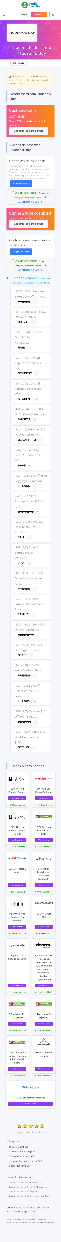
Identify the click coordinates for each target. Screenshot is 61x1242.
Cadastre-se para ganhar (28, 130)
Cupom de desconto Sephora (23, 1191)
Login (24, 15)
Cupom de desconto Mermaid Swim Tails (29, 1196)
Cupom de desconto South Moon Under (28, 1187)
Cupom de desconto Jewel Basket (26, 1182)
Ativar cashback (21, 184)
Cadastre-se (39, 15)
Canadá (18, 63)
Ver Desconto (17, 798)
